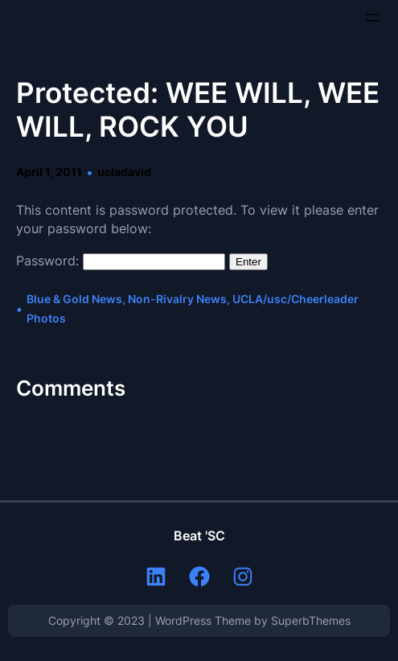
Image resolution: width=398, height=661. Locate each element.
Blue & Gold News (74, 299)
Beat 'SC (199, 536)
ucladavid (124, 172)
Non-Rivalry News (177, 299)
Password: (120, 260)
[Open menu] (372, 17)
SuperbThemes (311, 620)
